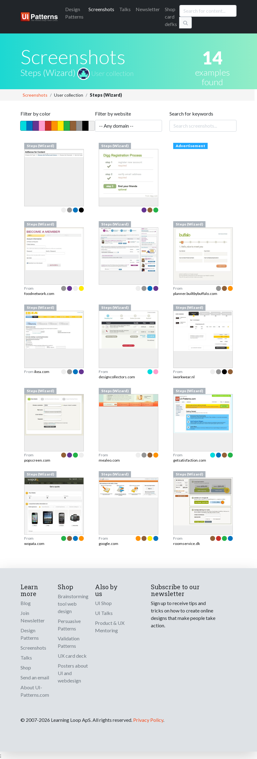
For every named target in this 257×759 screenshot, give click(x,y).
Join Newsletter (32, 616)
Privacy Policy (148, 720)
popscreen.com (37, 460)
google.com (108, 543)
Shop (25, 667)
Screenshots (101, 9)
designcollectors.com (117, 377)
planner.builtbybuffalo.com (195, 293)
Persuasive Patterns (69, 624)
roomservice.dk (186, 543)
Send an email (34, 677)
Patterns (74, 13)
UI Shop (103, 603)
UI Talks (104, 613)
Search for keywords (191, 113)
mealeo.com (109, 460)
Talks (125, 9)
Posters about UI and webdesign (73, 673)
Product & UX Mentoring (109, 626)
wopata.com (34, 543)
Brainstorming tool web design (73, 603)
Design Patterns (29, 634)
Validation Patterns (68, 642)
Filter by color (35, 113)
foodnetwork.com (39, 293)
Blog (25, 603)
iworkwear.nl (184, 377)
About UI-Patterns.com (34, 691)
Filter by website (113, 113)
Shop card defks (171, 16)
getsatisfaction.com (189, 460)
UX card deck (72, 656)
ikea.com (41, 371)
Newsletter (148, 9)
